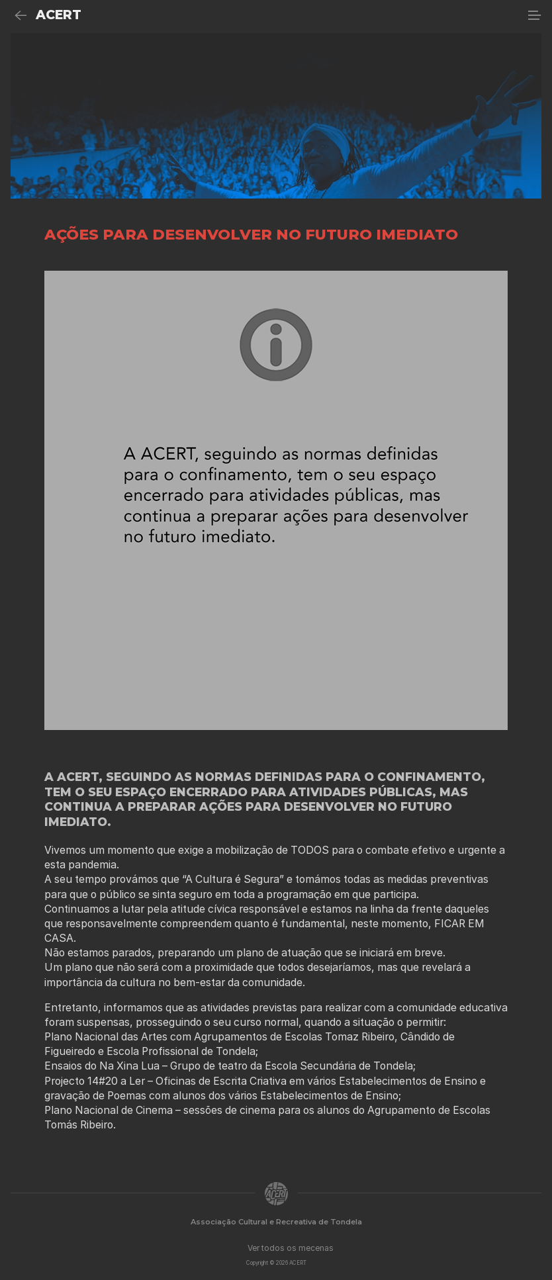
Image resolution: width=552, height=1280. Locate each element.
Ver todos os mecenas (291, 1248)
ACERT (58, 15)
